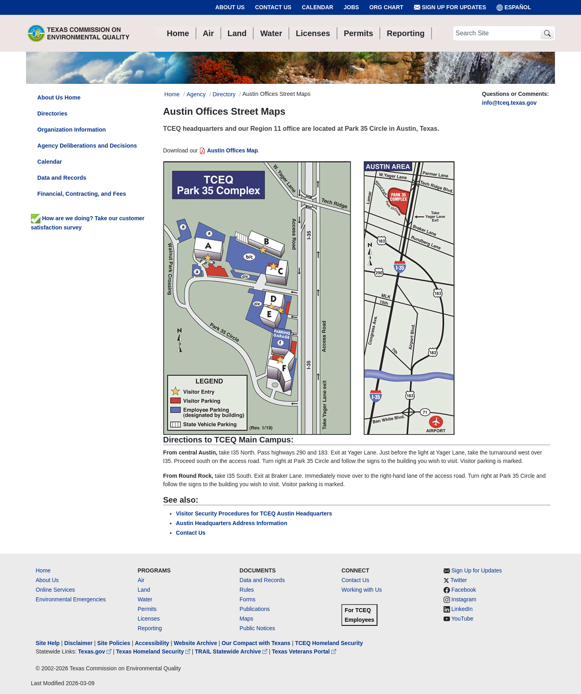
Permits (146, 609)
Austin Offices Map (228, 150)
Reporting (149, 628)
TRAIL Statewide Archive (232, 651)
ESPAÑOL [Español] (513, 7)
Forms (248, 599)
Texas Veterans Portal (304, 651)
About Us (229, 7)
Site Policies (113, 643)
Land (143, 589)
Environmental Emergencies (71, 599)
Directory (224, 94)
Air (140, 580)
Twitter (458, 580)
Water (144, 599)
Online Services (55, 589)
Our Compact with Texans (256, 643)
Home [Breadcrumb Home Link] (172, 94)
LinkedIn (462, 609)
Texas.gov (95, 651)
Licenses (148, 618)
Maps (246, 618)
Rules (247, 589)
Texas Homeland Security (154, 651)
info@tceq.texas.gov (509, 102)
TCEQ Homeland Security (329, 643)
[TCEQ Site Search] (547, 33)
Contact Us (273, 7)
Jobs (351, 7)
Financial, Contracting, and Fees (81, 194)
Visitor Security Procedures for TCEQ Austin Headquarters (254, 513)
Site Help (48, 643)
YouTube (462, 618)
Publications (255, 609)
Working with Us (361, 589)
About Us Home (59, 97)
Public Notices (257, 628)
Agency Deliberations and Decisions (87, 145)
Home (43, 570)
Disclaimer (78, 643)
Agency (196, 94)
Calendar (317, 7)
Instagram (464, 599)
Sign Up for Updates (450, 7)
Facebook (464, 589)
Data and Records (61, 178)
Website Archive (195, 643)
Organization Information (71, 129)
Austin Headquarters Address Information (231, 523)
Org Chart (386, 7)
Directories (52, 113)
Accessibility (153, 643)
